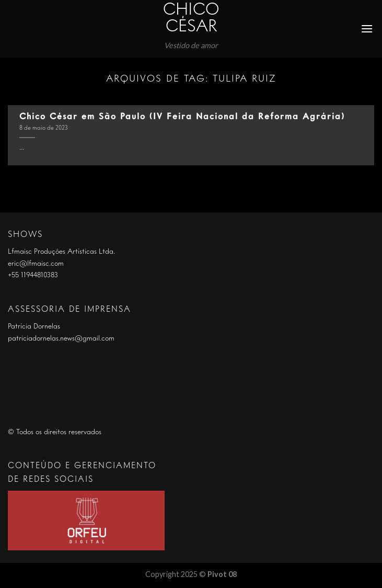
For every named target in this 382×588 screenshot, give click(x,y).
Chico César (191, 19)
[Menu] (367, 28)
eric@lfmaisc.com (36, 263)
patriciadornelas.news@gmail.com (61, 338)
